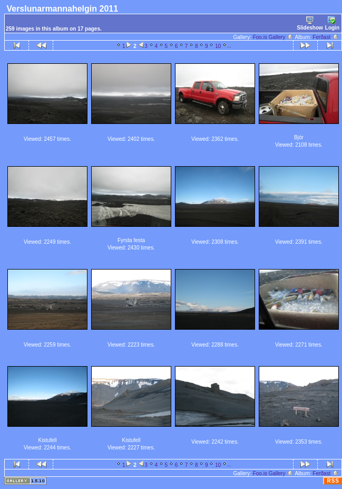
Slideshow (310, 23)
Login (332, 23)
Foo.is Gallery (273, 37)
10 (218, 46)
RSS (333, 481)
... (229, 46)
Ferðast (325, 37)
